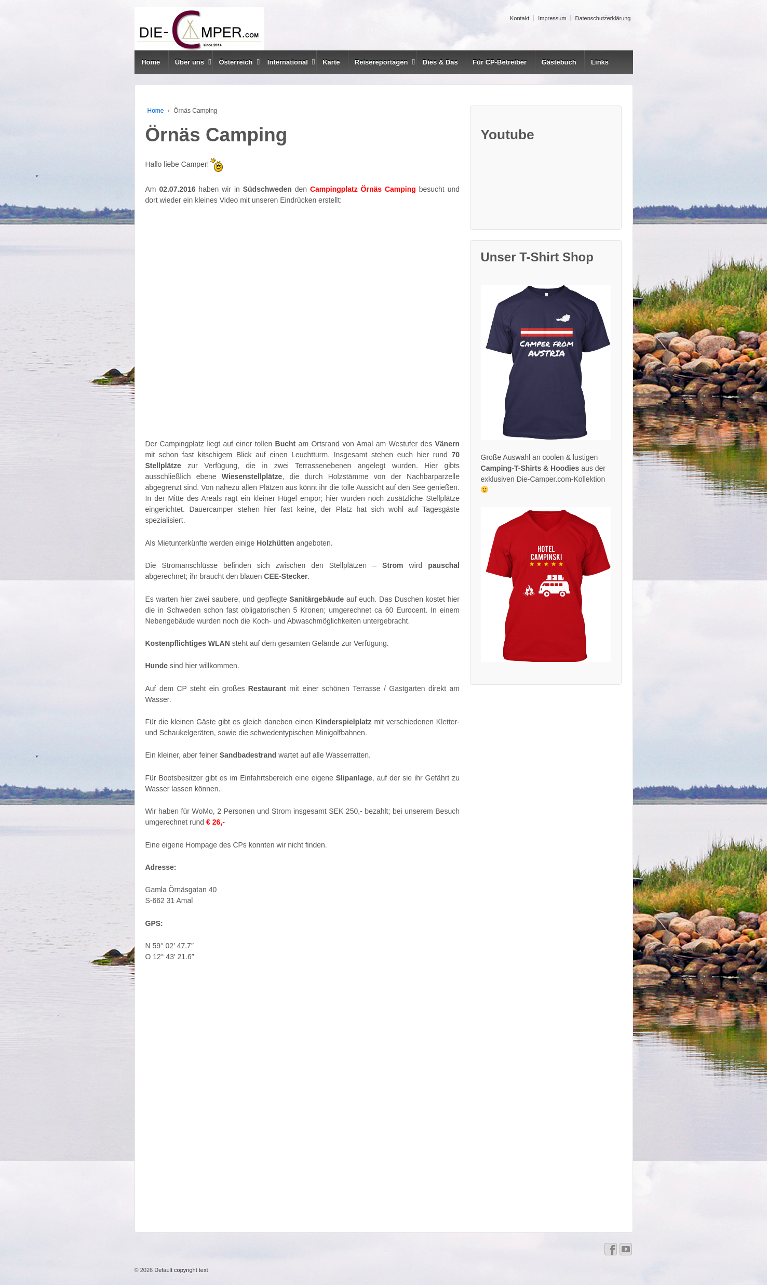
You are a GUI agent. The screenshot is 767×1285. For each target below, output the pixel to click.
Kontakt (519, 18)
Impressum (552, 18)
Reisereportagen (381, 62)
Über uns (189, 62)
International (287, 62)
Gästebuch (559, 62)
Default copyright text (180, 1270)
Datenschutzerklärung (602, 18)
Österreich (235, 62)
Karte (331, 62)
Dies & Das (440, 62)
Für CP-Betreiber (500, 62)
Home (150, 62)
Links (600, 62)
